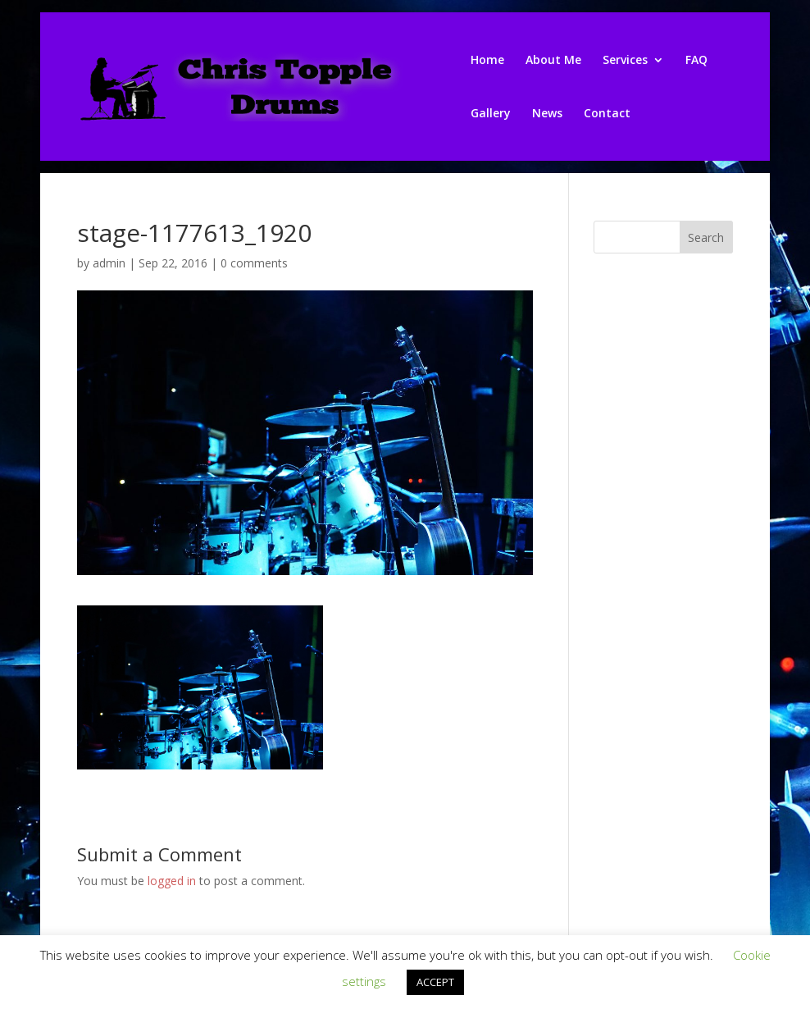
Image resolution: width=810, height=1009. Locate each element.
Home (487, 60)
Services (625, 60)
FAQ (696, 60)
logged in (172, 880)
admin (109, 263)
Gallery (491, 114)
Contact (607, 114)
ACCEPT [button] (435, 982)
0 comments (254, 263)
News (547, 114)
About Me (553, 60)
